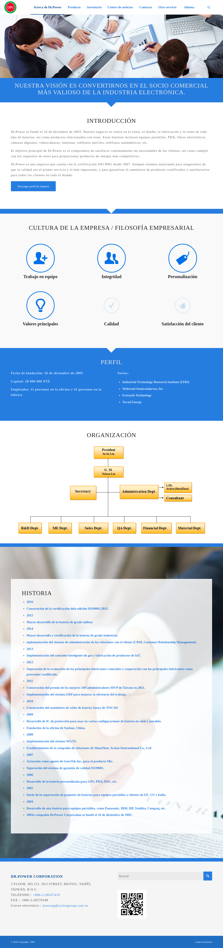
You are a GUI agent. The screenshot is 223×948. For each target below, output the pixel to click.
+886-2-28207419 (46, 895)
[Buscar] (209, 7)
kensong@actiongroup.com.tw (65, 905)
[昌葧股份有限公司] (10, 7)
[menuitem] (47, 7)
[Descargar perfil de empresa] (33, 186)
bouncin (208, 942)
